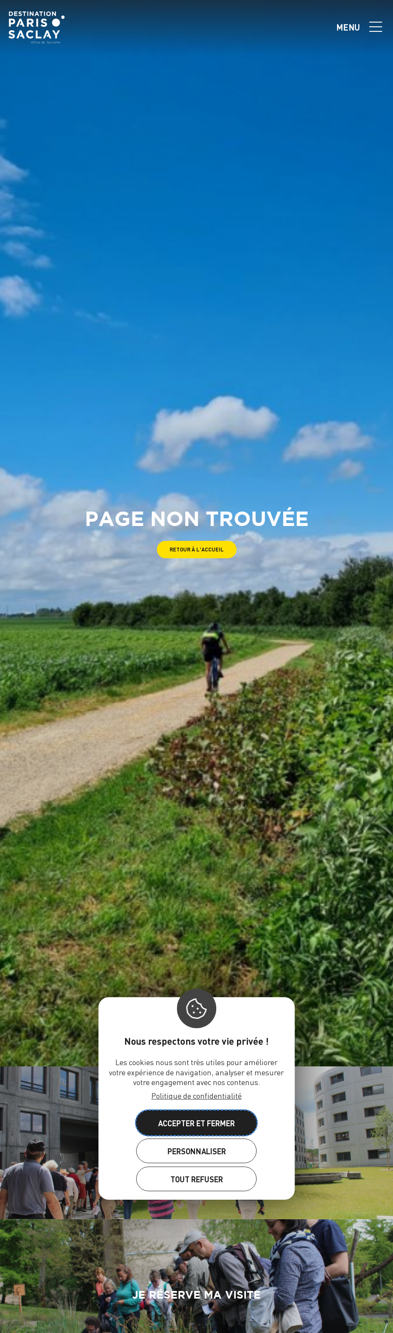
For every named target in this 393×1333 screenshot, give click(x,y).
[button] (197, 549)
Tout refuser (196, 1179)
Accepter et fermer (196, 1123)
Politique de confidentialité (196, 1095)
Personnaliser (196, 1151)
